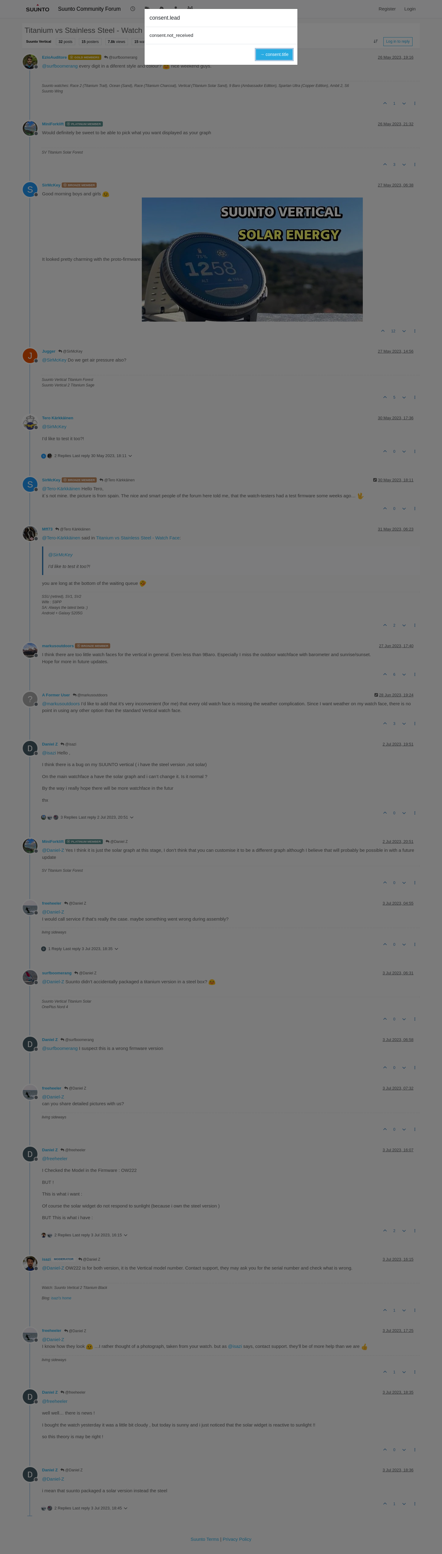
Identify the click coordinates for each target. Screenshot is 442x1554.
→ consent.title (274, 54)
